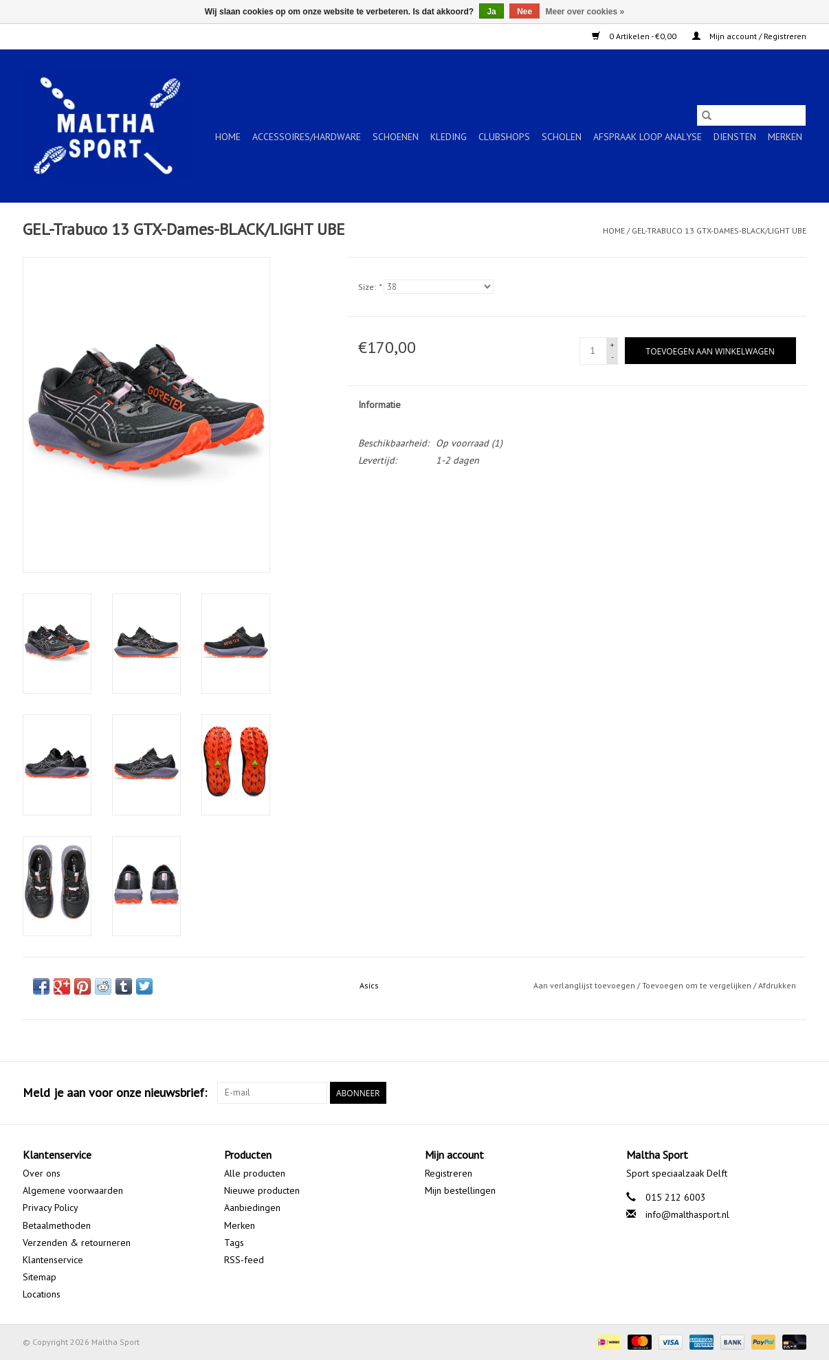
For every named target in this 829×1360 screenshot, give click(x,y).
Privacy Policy (50, 1207)
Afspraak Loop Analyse (647, 137)
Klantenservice (53, 1260)
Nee (524, 11)
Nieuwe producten (262, 1190)
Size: (369, 287)
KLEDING (448, 137)
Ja (491, 11)
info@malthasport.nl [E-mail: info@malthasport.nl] (687, 1214)
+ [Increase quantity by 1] (612, 344)
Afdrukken (777, 985)
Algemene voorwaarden (73, 1190)
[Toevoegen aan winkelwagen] (710, 350)
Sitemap (39, 1277)
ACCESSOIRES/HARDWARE (306, 137)
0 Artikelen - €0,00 (635, 36)
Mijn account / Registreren (749, 36)
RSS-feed (244, 1260)
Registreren (448, 1173)
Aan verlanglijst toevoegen (585, 985)
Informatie (379, 404)
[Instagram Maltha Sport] (795, 1093)
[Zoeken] (751, 115)
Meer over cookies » (585, 11)
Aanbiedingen (252, 1207)
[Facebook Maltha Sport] (746, 1093)
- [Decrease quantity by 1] (612, 357)
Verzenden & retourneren (77, 1242)
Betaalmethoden (57, 1225)
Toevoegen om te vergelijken (697, 985)
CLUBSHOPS (504, 137)
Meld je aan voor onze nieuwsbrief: (115, 1092)
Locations (41, 1294)
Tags (234, 1242)
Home (228, 137)
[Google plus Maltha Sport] (771, 1093)
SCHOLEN (562, 137)
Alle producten (254, 1173)
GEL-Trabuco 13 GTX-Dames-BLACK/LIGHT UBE (719, 230)
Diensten (735, 137)
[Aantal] (593, 351)
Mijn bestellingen (460, 1190)
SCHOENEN (396, 137)
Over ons (41, 1173)
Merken (785, 137)
